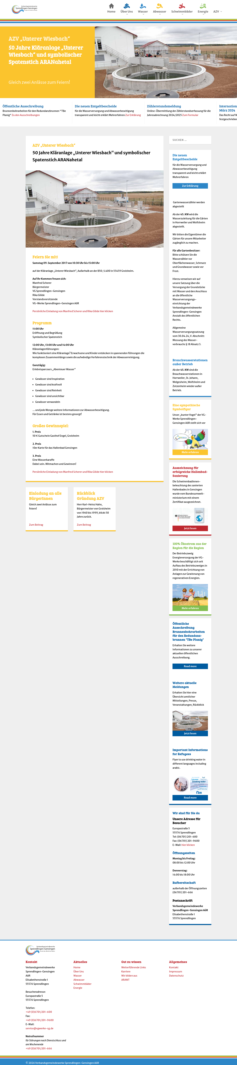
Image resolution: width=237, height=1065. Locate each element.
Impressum (175, 968)
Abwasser (78, 976)
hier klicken (188, 841)
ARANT (125, 976)
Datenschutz (176, 972)
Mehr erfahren (190, 449)
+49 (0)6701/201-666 (39, 1045)
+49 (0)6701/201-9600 (40, 1017)
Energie (77, 984)
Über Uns (78, 968)
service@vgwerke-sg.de (39, 1025)
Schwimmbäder (82, 980)
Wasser (77, 972)
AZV (216, 12)
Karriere (125, 968)
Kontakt (173, 964)
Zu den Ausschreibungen (26, 112)
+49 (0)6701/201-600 (39, 1008)
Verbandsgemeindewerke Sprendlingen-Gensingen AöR (67, 1059)
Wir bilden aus (129, 972)
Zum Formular (190, 112)
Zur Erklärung (133, 112)
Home (76, 964)
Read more (190, 663)
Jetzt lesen (190, 525)
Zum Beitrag (36, 521)
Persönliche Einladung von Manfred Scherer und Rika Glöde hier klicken (73, 308)
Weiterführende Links (133, 964)
